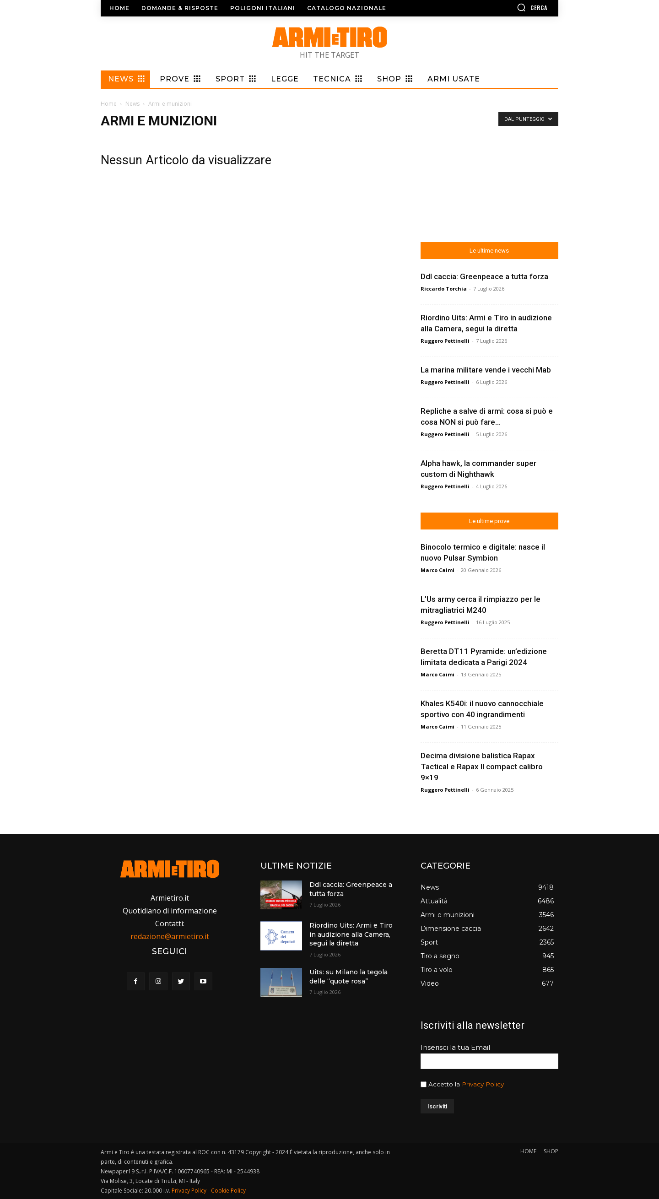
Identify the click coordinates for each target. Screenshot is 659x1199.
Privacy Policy (483, 1084)
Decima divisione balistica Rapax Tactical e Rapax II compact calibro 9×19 (482, 766)
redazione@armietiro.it (169, 936)
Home (109, 104)
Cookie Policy (228, 1190)
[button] (505, 7)
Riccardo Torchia (444, 288)
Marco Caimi (437, 570)
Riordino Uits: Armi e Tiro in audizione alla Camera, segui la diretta (351, 934)
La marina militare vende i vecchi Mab (486, 369)
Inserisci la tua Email (455, 1047)
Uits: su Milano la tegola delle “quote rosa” (348, 976)
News (132, 104)
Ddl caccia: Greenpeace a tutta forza (484, 276)
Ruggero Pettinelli (445, 340)
